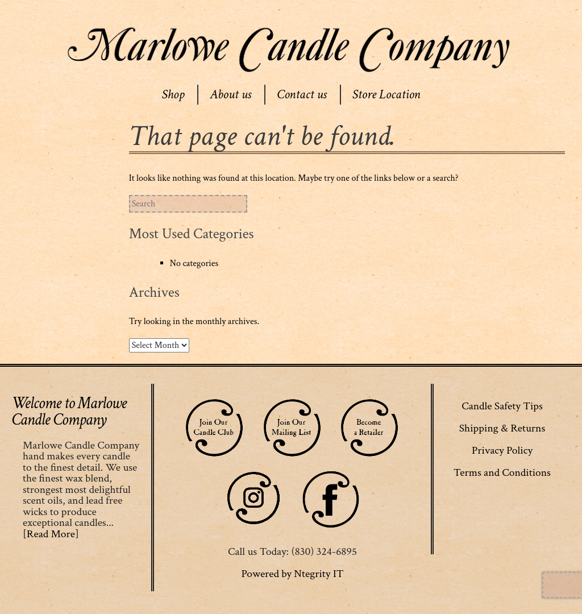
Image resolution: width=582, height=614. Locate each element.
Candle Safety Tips (502, 406)
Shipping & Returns (502, 428)
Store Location (386, 94)
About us (230, 94)
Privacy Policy (502, 450)
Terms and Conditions (502, 472)
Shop (172, 94)
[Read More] (51, 533)
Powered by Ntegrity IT (292, 573)
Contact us (302, 94)
